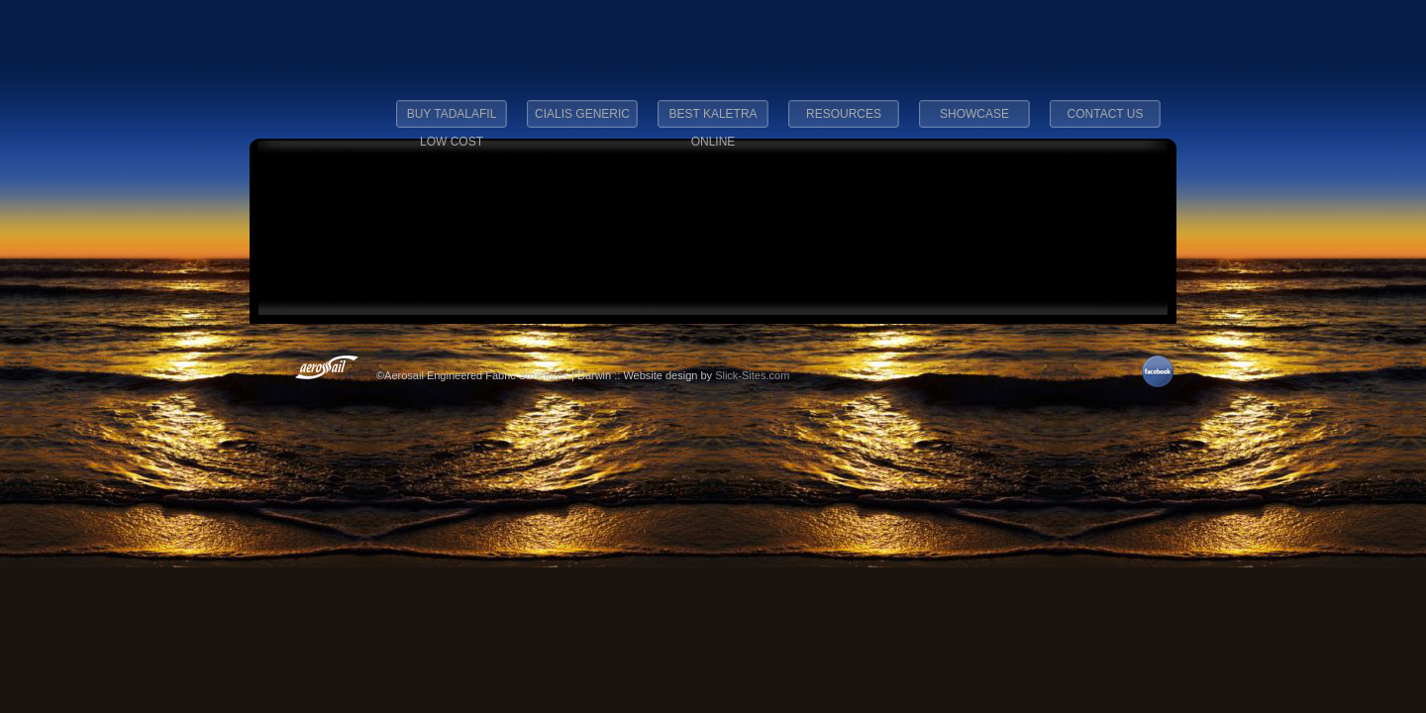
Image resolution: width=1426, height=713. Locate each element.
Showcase (974, 114)
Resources (843, 114)
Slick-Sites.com (752, 375)
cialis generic (582, 114)
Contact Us (1106, 114)
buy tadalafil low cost (452, 120)
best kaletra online (712, 120)
